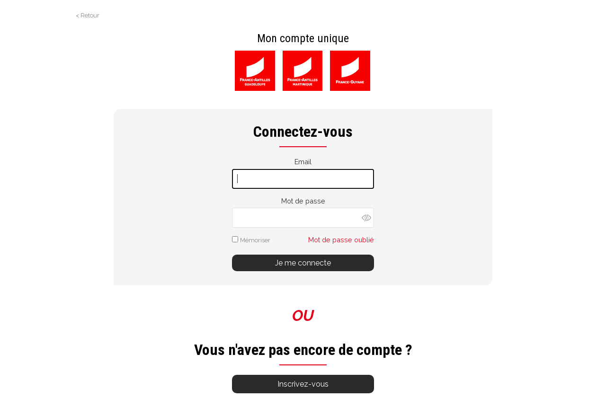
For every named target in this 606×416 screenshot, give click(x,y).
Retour (89, 15)
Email (303, 162)
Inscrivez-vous (303, 384)
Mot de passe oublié (341, 240)
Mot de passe (303, 201)
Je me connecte (303, 262)
